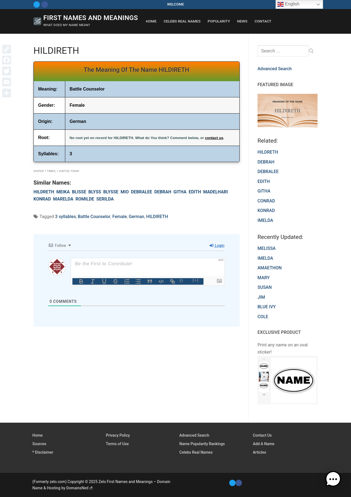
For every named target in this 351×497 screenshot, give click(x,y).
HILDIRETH (157, 216)
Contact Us (262, 435)
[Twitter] (36, 4)
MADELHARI (215, 191)
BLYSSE (110, 191)
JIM (261, 297)
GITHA (179, 191)
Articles (259, 452)
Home (37, 435)
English (288, 4)
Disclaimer (44, 452)
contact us (214, 138)
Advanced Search (274, 68)
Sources (39, 444)
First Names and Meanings (90, 18)
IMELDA (265, 258)
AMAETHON (269, 267)
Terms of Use (117, 444)
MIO (125, 191)
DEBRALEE (141, 191)
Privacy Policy (118, 435)
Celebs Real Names (196, 452)
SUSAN (264, 287)
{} (181, 280)
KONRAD (42, 199)
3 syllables (65, 216)
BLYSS (94, 191)
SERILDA (105, 199)
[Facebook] (44, 4)
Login (217, 245)
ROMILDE (84, 199)
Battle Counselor (94, 216)
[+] (196, 280)
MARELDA (63, 199)
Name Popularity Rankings (202, 444)
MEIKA (63, 191)
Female (119, 216)
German (136, 216)
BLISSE (79, 191)
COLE (262, 316)
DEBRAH (162, 191)
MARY (263, 277)
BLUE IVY (266, 306)
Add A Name (263, 444)
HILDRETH (43, 191)
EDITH (195, 191)
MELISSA (266, 248)
